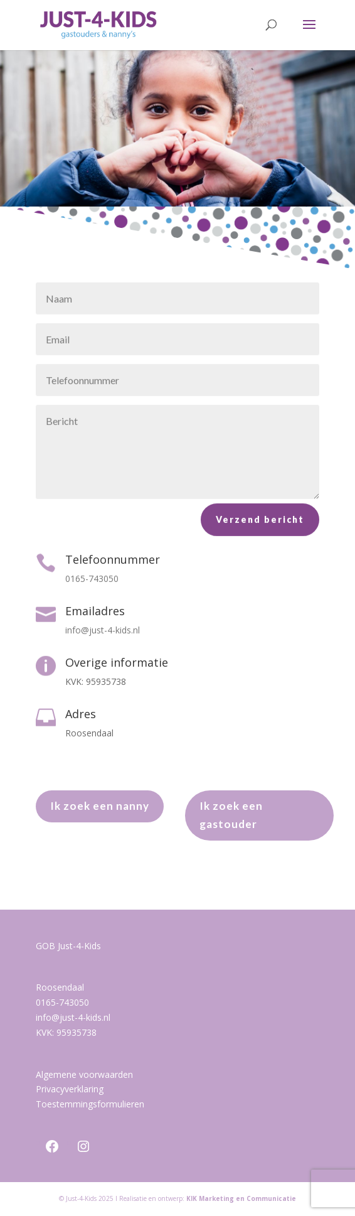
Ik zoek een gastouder (231, 815)
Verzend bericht (260, 524)
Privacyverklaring (69, 1089)
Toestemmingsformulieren (90, 1104)
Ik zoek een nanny (99, 805)
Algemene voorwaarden (84, 1074)
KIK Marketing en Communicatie (241, 1198)
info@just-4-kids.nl (73, 1017)
